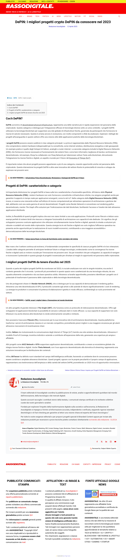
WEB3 (59, 16)
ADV (20, 16)
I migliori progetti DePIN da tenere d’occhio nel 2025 (27, 113)
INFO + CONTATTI (48, 1)
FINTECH (45, 16)
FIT (85, 16)
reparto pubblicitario (14, 497)
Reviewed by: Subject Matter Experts (104, 449)
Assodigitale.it (72, 491)
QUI (31, 515)
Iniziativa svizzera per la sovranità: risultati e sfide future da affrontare (30, 370)
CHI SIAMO (22, 1)
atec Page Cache (66, 556)
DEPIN (15, 98)
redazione (22, 508)
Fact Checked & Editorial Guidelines (23, 449)
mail (23, 542)
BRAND (29, 16)
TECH (37, 16)
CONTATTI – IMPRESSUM (92, 465)
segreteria (20, 523)
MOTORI (78, 16)
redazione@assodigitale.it (30, 442)
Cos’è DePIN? (13, 108)
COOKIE (117, 465)
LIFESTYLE (67, 16)
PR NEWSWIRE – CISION (66, 1)
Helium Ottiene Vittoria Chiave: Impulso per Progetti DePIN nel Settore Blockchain (91, 370)
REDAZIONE (34, 1)
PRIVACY (108, 465)
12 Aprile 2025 (72, 26)
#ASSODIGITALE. (30, 6)
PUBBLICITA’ (10, 1)
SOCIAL (91, 16)
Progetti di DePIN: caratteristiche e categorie (24, 110)
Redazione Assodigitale (57, 26)
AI (52, 16)
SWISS (100, 16)
